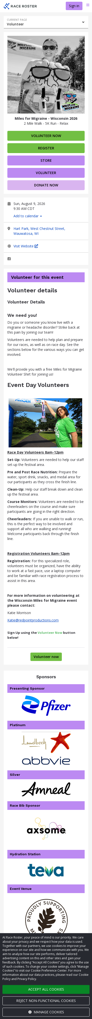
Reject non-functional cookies (46, 1000)
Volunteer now (46, 135)
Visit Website (25, 246)
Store (46, 160)
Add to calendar (27, 216)
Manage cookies (46, 1012)
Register (46, 148)
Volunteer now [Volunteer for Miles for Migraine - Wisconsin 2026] (46, 656)
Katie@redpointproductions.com (33, 620)
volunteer (46, 172)
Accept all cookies (46, 989)
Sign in (74, 5)
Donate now (46, 185)
